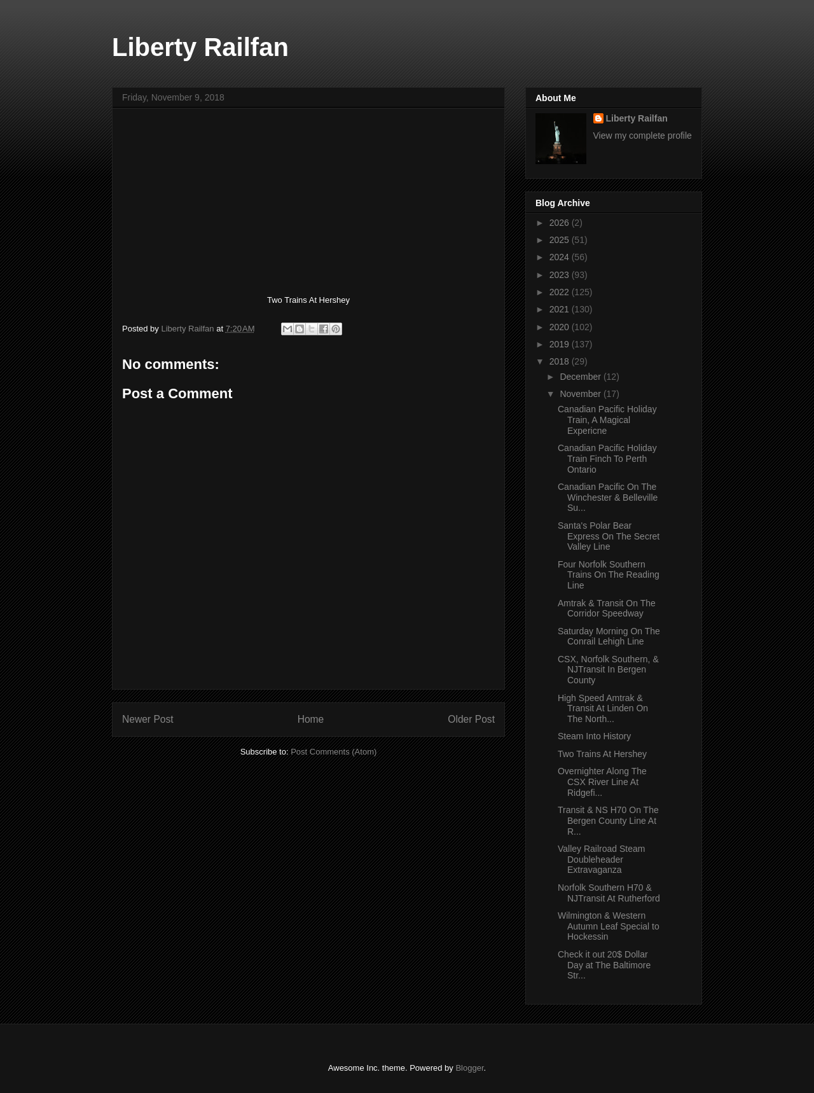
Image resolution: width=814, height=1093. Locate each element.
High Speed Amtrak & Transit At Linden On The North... (603, 709)
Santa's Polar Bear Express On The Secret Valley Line (608, 536)
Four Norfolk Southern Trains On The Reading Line (608, 575)
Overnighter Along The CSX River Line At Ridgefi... (602, 782)
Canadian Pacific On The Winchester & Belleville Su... (608, 497)
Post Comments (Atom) (333, 751)
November (581, 394)
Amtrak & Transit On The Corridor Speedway (607, 608)
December (581, 377)
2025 (560, 240)
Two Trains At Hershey (602, 754)
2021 (560, 309)
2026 (560, 223)
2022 (560, 292)
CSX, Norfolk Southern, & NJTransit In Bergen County (608, 670)
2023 (560, 275)
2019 (560, 344)
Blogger (469, 1068)
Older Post (471, 719)
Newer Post (148, 719)
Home (311, 719)
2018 (560, 361)
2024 (560, 257)
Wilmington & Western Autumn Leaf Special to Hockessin (608, 926)
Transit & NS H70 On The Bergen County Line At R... (608, 821)
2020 (560, 327)
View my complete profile (642, 135)
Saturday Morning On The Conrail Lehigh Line (609, 636)
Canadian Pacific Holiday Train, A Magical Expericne (607, 420)
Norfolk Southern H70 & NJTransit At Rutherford (609, 892)
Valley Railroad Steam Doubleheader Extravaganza (601, 859)
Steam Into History (594, 736)
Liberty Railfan (200, 47)
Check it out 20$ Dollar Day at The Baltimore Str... (604, 965)
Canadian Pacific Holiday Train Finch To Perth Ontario (607, 459)
